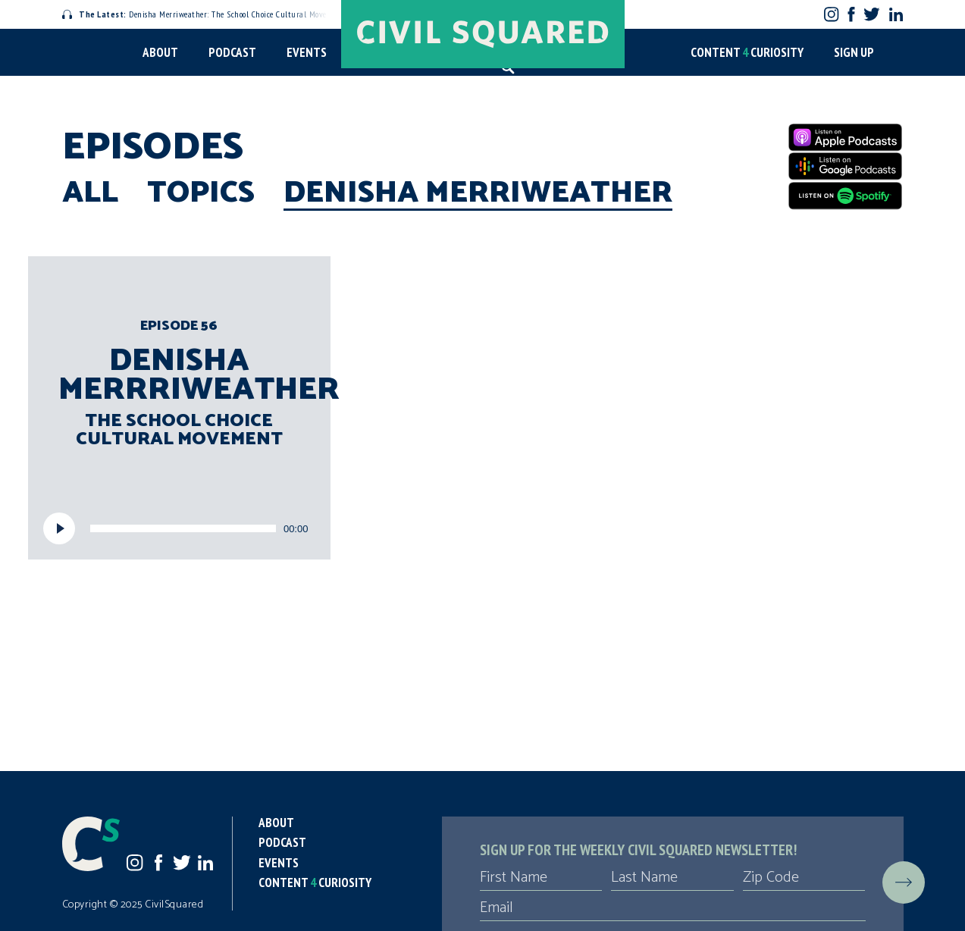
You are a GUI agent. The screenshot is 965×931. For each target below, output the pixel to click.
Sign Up (854, 52)
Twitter (871, 14)
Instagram (831, 14)
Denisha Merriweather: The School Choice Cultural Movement (204, 14)
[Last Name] (672, 878)
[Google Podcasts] (845, 166)
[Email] (673, 908)
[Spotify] (845, 195)
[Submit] (903, 882)
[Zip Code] (804, 878)
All (90, 193)
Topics (201, 193)
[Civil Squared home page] (483, 34)
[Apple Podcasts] (845, 137)
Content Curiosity (747, 52)
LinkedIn (896, 14)
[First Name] (541, 878)
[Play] (59, 528)
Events (307, 52)
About (160, 52)
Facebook (851, 14)
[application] (179, 528)
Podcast (232, 52)
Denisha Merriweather (478, 193)
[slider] (183, 528)
